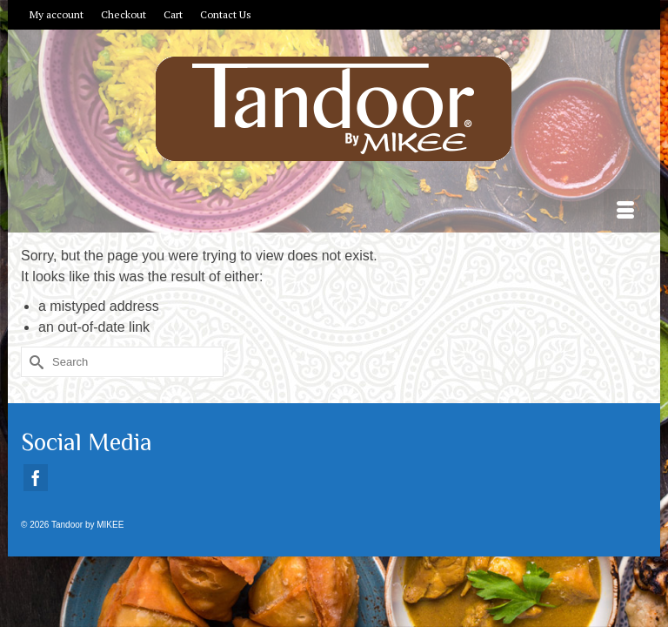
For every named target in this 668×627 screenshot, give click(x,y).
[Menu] (625, 211)
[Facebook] (35, 477)
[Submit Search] (34, 362)
